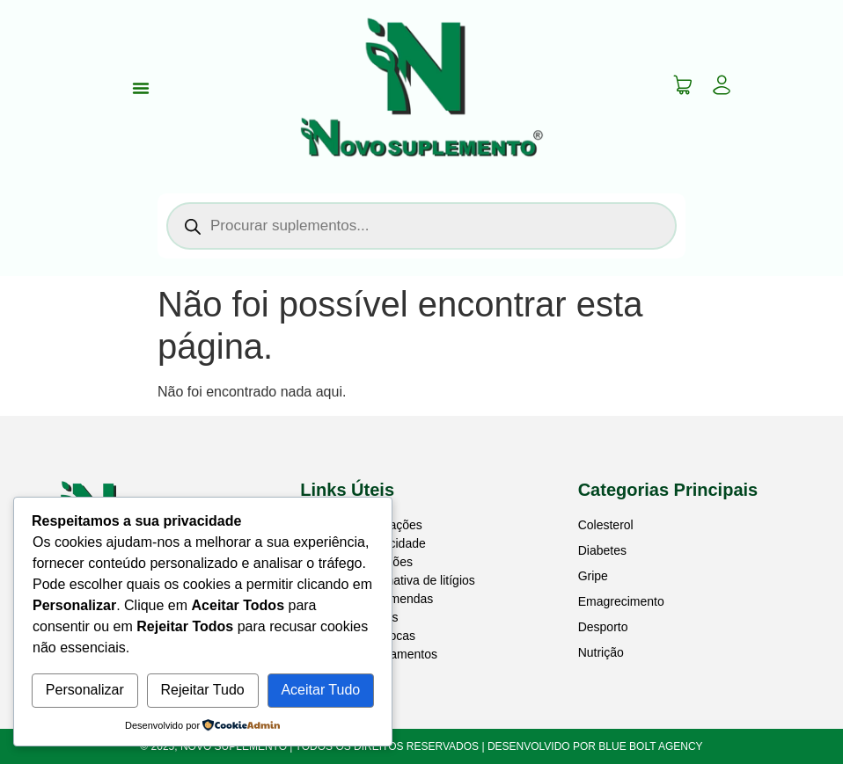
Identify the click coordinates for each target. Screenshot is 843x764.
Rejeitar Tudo (203, 689)
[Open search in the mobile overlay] (421, 225)
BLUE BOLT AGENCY (650, 746)
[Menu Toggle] (141, 88)
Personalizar (85, 689)
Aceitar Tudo (320, 689)
